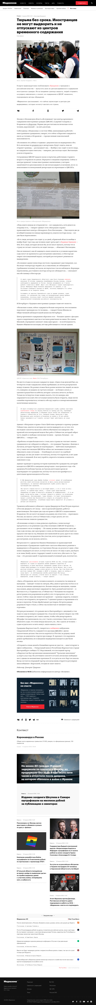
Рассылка (53, 985)
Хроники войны (61, 8)
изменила (67, 279)
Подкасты (60, 3)
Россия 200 (53, 992)
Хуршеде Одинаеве (69, 242)
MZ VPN (52, 989)
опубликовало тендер (27, 411)
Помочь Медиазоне (32, 706)
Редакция (30, 982)
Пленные (26, 8)
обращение (54, 85)
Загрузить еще (48, 915)
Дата (53, 3)
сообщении (54, 628)
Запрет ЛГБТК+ (7, 8)
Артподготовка (49, 8)
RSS (52, 982)
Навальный (17, 8)
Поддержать (82, 3)
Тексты (47, 3)
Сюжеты (31, 3)
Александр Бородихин (40, 16)
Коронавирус (20, 36)
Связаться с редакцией (70, 719)
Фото (34, 378)
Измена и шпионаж (37, 8)
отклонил (52, 480)
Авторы (29, 989)
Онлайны (39, 3)
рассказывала (33, 562)
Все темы (73, 8)
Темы (28, 992)
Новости (23, 3)
